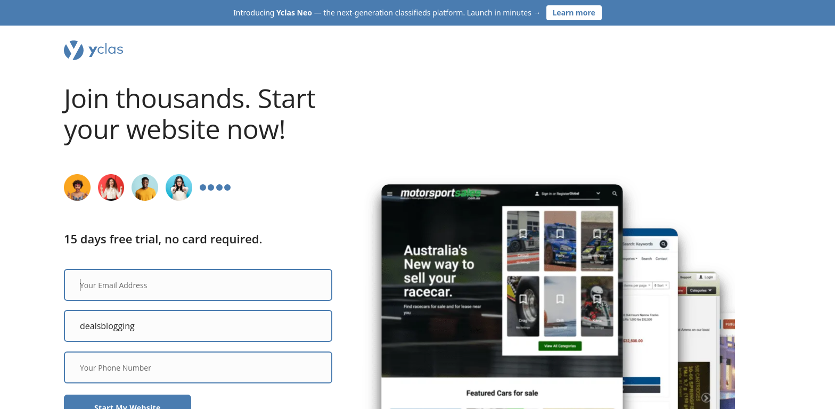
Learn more (574, 12)
